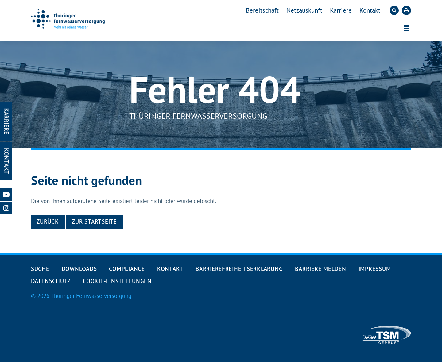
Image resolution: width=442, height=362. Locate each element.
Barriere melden (320, 268)
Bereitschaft (262, 10)
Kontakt (369, 10)
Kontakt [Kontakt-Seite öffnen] (6, 161)
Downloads (79, 268)
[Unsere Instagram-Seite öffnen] (6, 208)
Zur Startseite (94, 221)
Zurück (48, 221)
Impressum (375, 268)
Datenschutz (51, 281)
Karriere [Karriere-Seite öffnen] (6, 121)
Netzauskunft (304, 10)
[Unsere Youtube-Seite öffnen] (6, 194)
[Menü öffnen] (406, 28)
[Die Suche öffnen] (394, 10)
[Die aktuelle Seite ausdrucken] (406, 10)
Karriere (341, 10)
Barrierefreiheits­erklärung (239, 268)
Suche (40, 268)
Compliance (127, 268)
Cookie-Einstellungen (117, 281)
